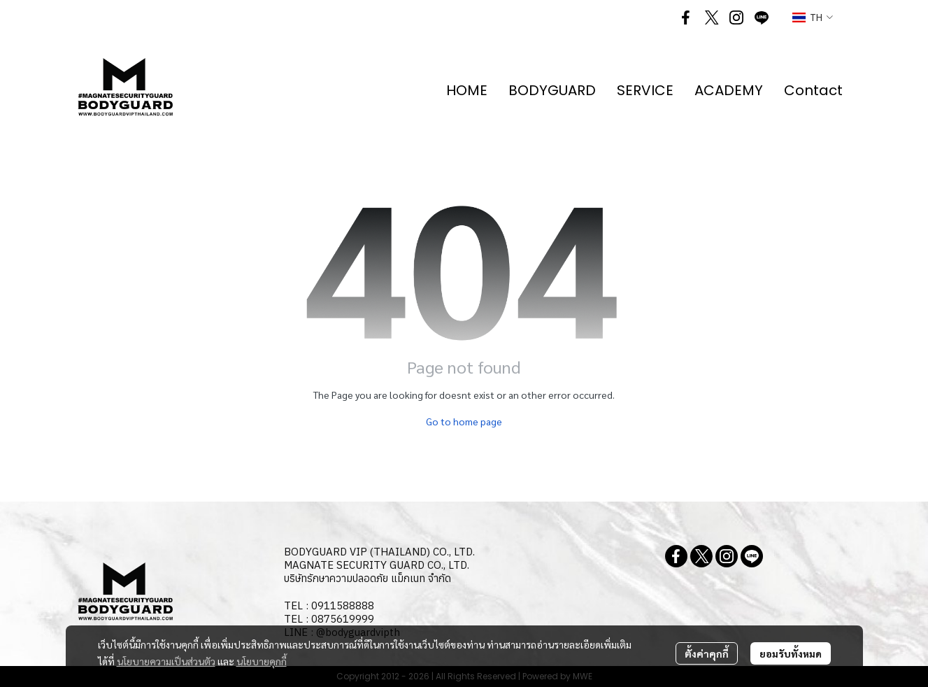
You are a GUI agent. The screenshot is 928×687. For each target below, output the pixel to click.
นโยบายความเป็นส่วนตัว (166, 661)
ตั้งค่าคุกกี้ (707, 653)
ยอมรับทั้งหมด (790, 653)
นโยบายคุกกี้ (261, 661)
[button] (812, 17)
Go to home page (464, 421)
